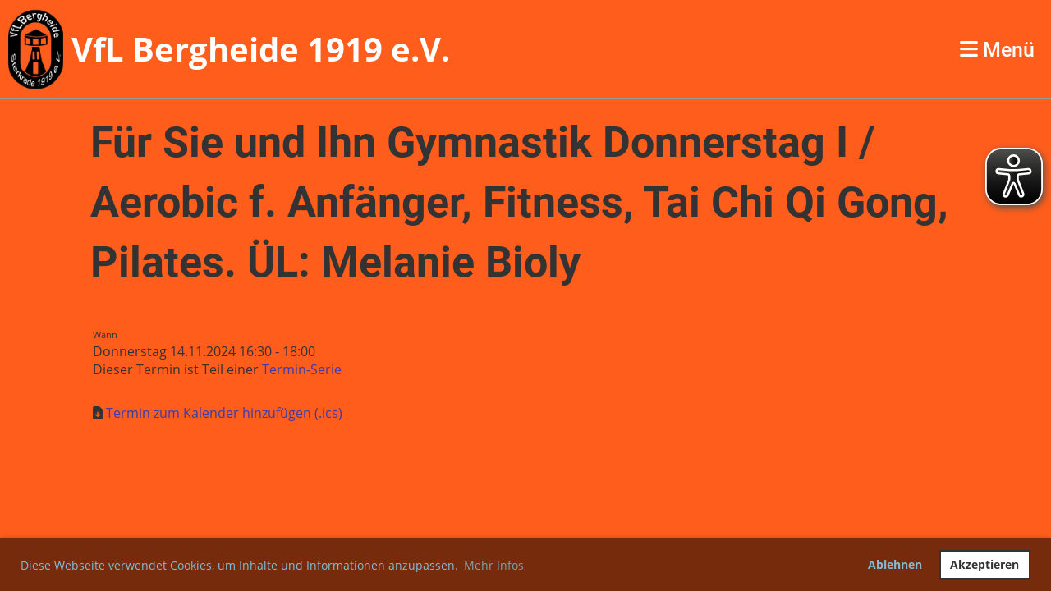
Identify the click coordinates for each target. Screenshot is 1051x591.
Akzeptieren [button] (984, 564)
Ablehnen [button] (895, 564)
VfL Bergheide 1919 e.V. (260, 48)
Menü (997, 50)
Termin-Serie (302, 369)
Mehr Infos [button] (494, 565)
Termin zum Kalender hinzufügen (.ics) (224, 413)
